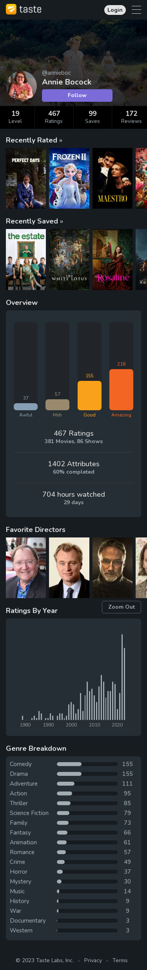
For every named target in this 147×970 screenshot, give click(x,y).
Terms (120, 960)
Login (115, 10)
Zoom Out (121, 607)
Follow (77, 95)
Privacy (93, 960)
